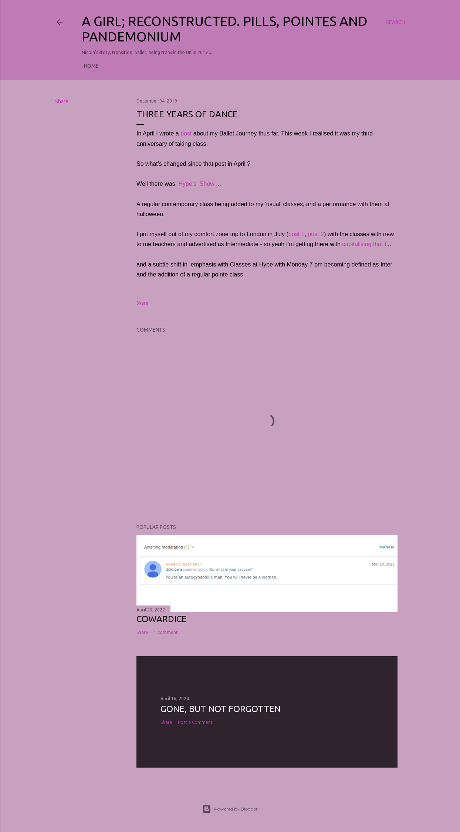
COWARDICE (161, 619)
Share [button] (61, 101)
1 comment (166, 632)
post (186, 133)
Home (91, 66)
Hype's (187, 184)
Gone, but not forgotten (220, 709)
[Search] (395, 22)
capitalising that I (364, 244)
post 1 (296, 234)
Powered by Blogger (230, 809)
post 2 (316, 234)
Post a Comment (195, 722)
